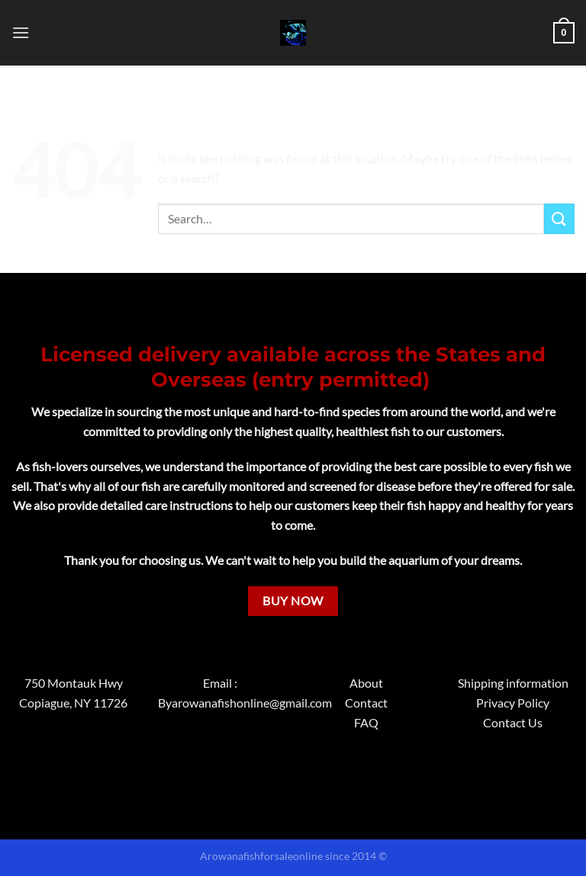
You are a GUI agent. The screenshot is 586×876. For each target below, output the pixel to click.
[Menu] (20, 32)
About (366, 682)
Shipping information (513, 682)
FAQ (366, 722)
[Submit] (559, 218)
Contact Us (513, 722)
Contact (366, 702)
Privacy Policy (512, 702)
